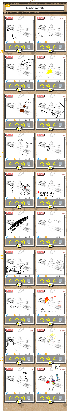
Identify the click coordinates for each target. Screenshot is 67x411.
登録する (31, 3)
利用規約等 (57, 3)
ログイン (24, 3)
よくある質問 (49, 3)
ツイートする (9, 42)
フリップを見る (8, 3)
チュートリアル (39, 3)
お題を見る (17, 3)
